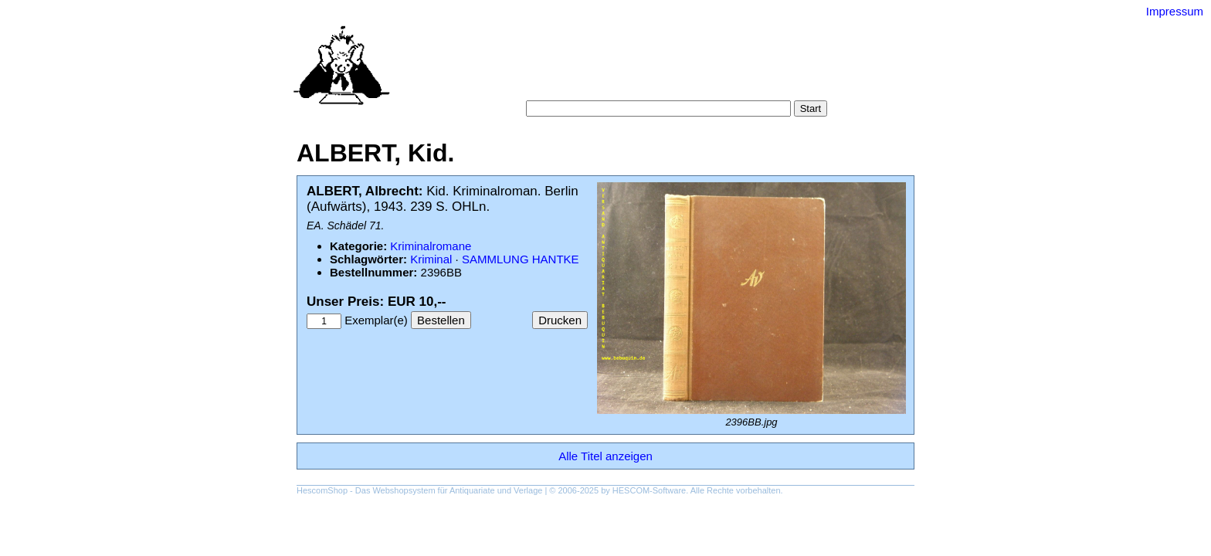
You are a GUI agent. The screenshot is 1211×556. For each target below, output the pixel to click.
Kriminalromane (430, 246)
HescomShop (322, 490)
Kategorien (626, 69)
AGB (622, 84)
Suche (572, 69)
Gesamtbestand (782, 69)
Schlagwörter (697, 69)
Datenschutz (676, 84)
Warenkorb (572, 84)
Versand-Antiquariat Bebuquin (659, 35)
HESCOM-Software (649, 490)
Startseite (521, 69)
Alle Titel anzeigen (605, 456)
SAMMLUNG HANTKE (520, 259)
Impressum (1174, 11)
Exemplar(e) (376, 320)
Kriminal (431, 259)
